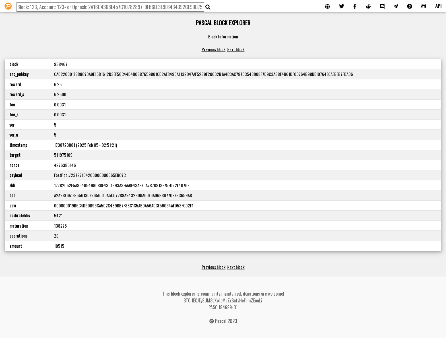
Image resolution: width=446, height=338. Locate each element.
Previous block (214, 49)
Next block (236, 49)
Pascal (220, 321)
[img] (207, 7)
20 (56, 235)
